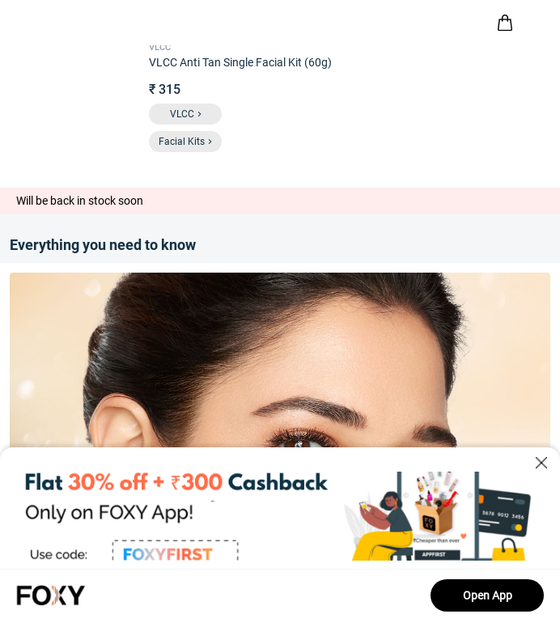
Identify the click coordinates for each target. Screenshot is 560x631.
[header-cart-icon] (505, 22)
